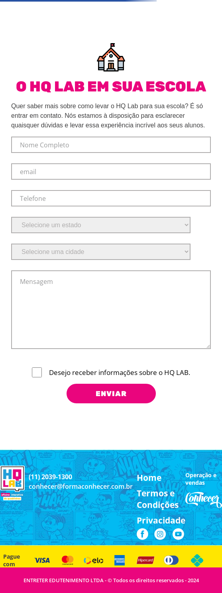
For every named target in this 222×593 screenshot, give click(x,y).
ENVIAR (111, 393)
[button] (161, 499)
